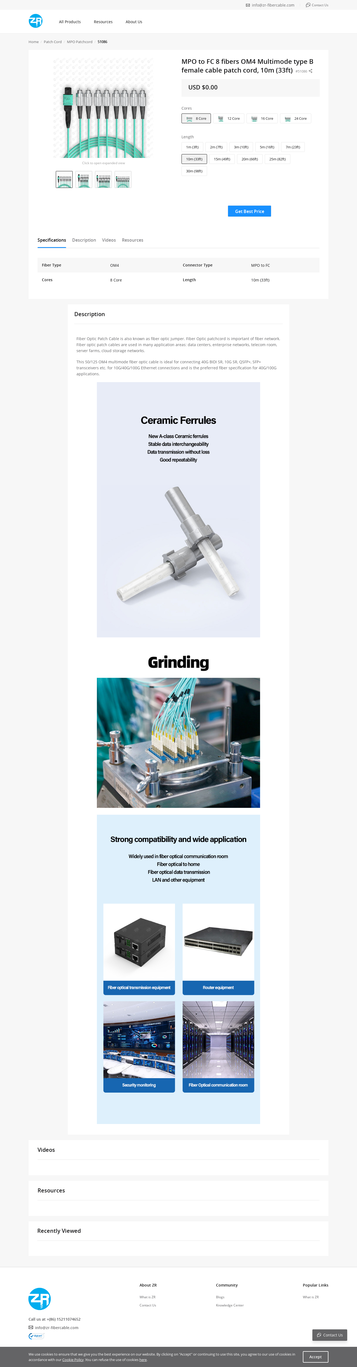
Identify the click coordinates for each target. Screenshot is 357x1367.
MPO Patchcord (80, 41)
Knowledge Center (230, 1305)
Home (34, 41)
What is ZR (147, 1297)
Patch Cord (53, 41)
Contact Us (148, 1305)
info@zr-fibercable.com (273, 5)
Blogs (220, 1297)
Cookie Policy (73, 1359)
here (143, 1359)
